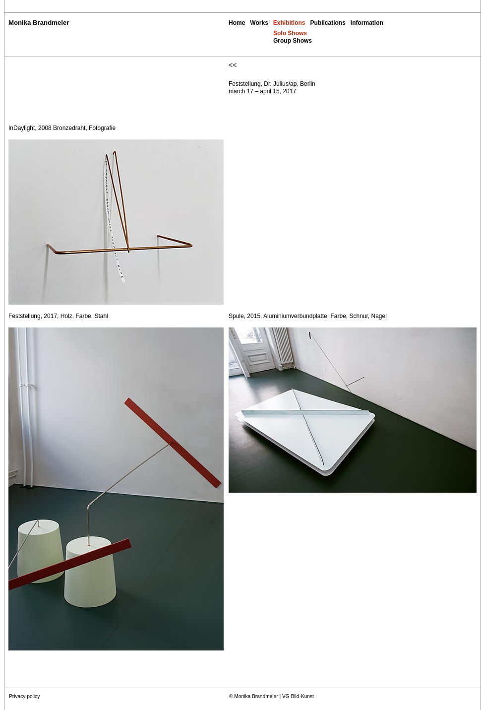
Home (237, 22)
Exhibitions (289, 22)
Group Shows (292, 40)
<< (233, 65)
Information (367, 22)
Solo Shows (290, 33)
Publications (327, 22)
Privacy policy (24, 696)
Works (259, 22)
